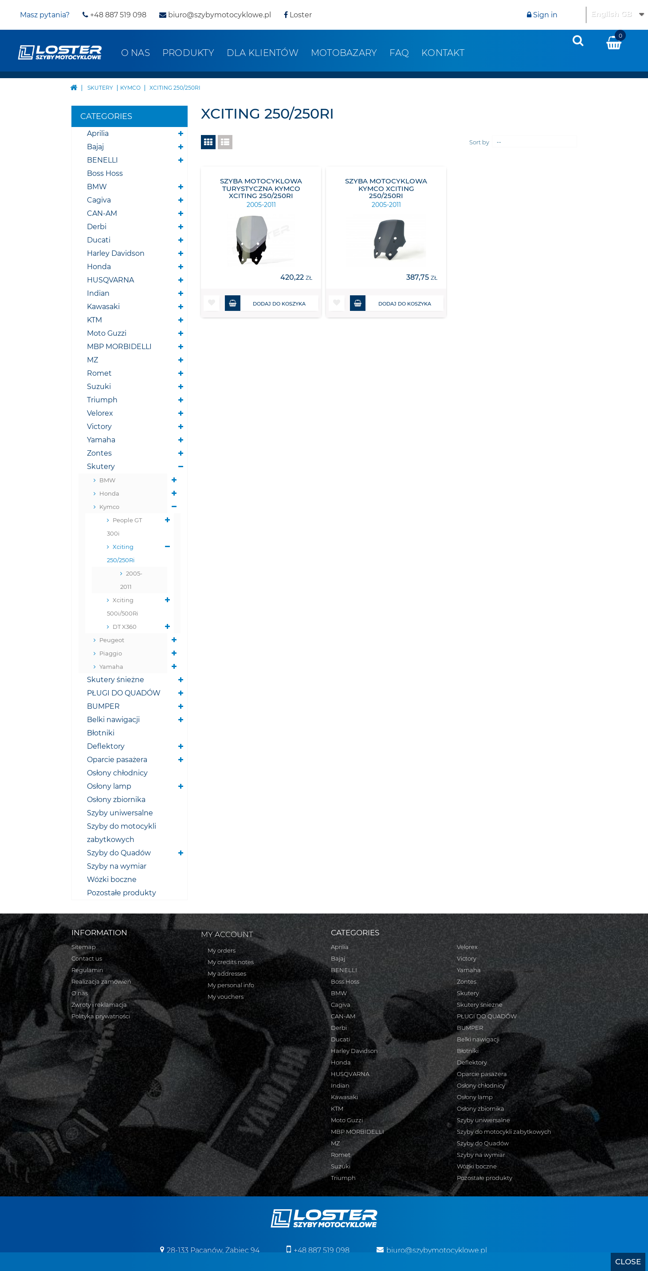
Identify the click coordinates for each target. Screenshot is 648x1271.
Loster (298, 15)
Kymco (109, 506)
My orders (222, 950)
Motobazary (344, 53)
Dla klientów (262, 53)
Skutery (101, 466)
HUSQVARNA (110, 280)
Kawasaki (103, 306)
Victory (99, 426)
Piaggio (110, 653)
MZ (92, 360)
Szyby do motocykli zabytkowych (121, 833)
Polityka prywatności (100, 1016)
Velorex (100, 413)
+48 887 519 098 (114, 15)
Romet (99, 373)
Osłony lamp (109, 786)
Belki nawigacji (113, 719)
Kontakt (442, 53)
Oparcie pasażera (117, 759)
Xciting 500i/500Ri (122, 606)
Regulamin (87, 969)
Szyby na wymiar (116, 866)
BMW (97, 187)
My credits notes (231, 961)
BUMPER (103, 706)
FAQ (399, 53)
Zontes (99, 453)
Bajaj (95, 147)
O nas (135, 53)
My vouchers (225, 996)
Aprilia (98, 133)
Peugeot (111, 639)
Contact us (86, 958)
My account (227, 934)
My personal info (231, 985)
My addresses (227, 973)
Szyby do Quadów (119, 853)
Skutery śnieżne (115, 679)
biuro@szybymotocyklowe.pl (215, 15)
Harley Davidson (116, 253)
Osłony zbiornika (116, 799)
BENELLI (102, 160)
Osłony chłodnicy (117, 773)
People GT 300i (124, 526)
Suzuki (99, 386)
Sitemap (83, 946)
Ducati (98, 240)
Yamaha (101, 440)
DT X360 (125, 626)
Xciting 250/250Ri (121, 553)
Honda (99, 266)
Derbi (96, 226)
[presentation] (578, 40)
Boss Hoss (105, 173)
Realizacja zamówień (101, 981)
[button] (212, 303)
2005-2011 (131, 580)
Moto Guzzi (106, 333)
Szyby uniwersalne (120, 813)
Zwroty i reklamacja (99, 1004)
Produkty (188, 53)
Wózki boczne (112, 879)
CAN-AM (102, 213)
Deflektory (106, 746)
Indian (98, 293)
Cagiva (99, 200)
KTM (94, 320)
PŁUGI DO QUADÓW (124, 693)
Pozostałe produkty (121, 893)
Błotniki (100, 733)
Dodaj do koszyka (265, 303)
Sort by (479, 142)
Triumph (102, 400)
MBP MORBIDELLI (119, 346)
